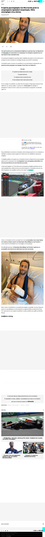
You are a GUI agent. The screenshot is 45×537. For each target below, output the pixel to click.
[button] (3, 1)
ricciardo (9, 405)
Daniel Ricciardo (15, 405)
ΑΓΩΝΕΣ (2, 4)
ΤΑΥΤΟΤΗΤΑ (3, 534)
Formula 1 (23, 405)
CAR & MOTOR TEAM (5, 14)
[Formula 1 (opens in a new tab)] (30, 170)
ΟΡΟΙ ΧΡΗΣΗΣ (8, 534)
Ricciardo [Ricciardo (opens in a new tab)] (6, 52)
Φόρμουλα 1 (27, 405)
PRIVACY (12, 534)
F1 (19, 405)
